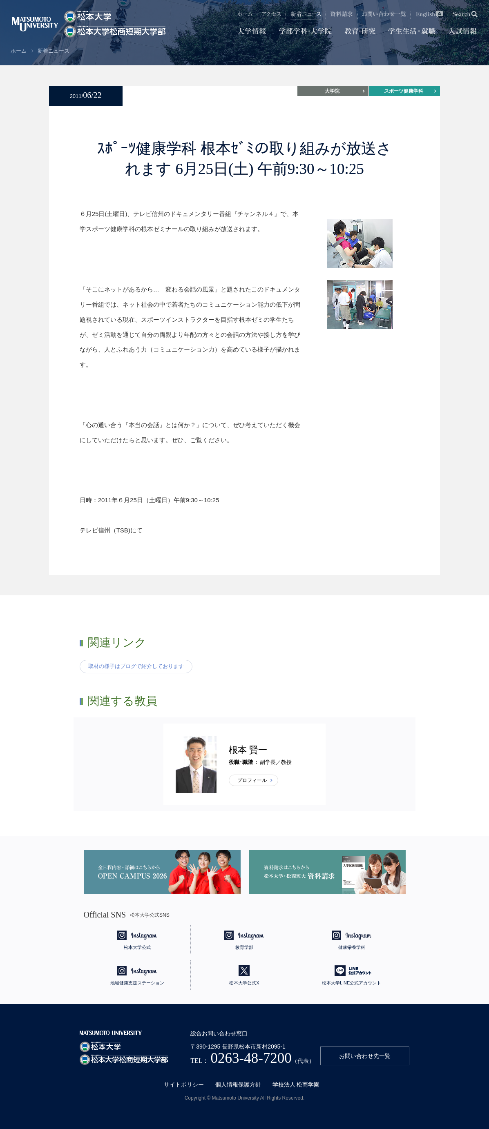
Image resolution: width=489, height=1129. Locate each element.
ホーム (19, 51)
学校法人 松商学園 (296, 1084)
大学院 (332, 91)
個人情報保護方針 (238, 1084)
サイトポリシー (184, 1084)
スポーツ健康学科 (403, 91)
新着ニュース (53, 51)
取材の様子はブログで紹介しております (136, 666)
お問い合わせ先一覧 (365, 1056)
